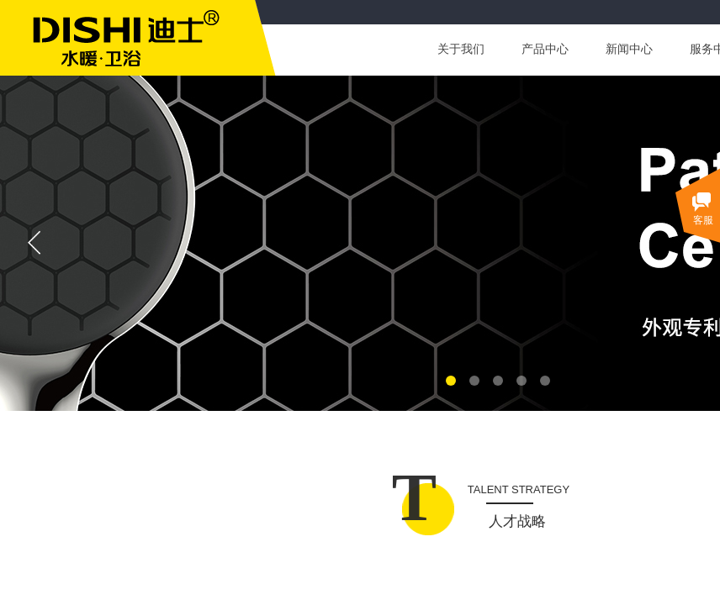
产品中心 (545, 49)
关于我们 (460, 49)
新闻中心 (629, 49)
